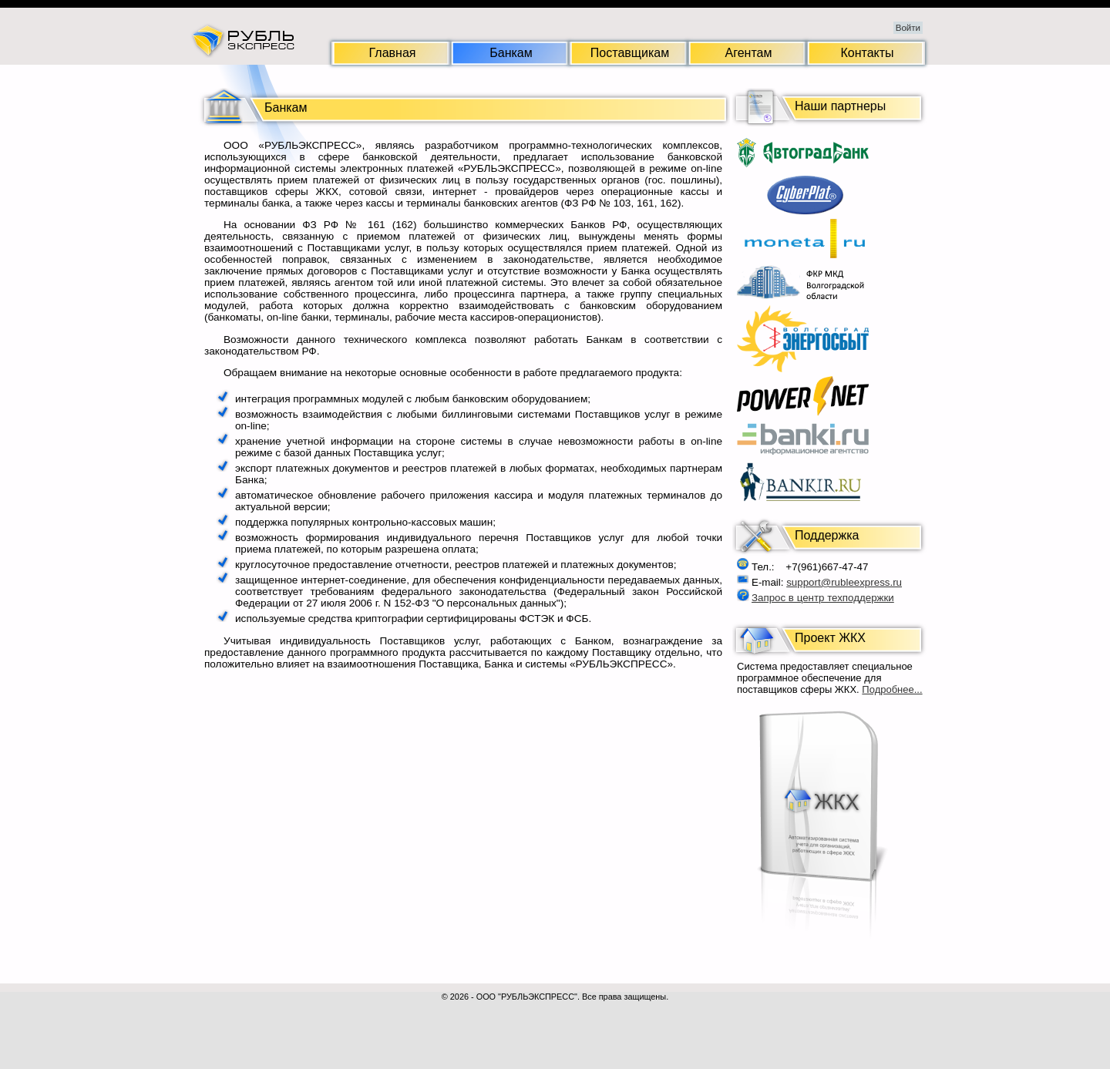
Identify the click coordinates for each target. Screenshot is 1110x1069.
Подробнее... (892, 689)
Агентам (748, 52)
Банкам (510, 52)
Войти (908, 27)
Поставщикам (629, 52)
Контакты (866, 52)
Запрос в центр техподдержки (823, 597)
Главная (392, 52)
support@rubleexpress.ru (844, 582)
